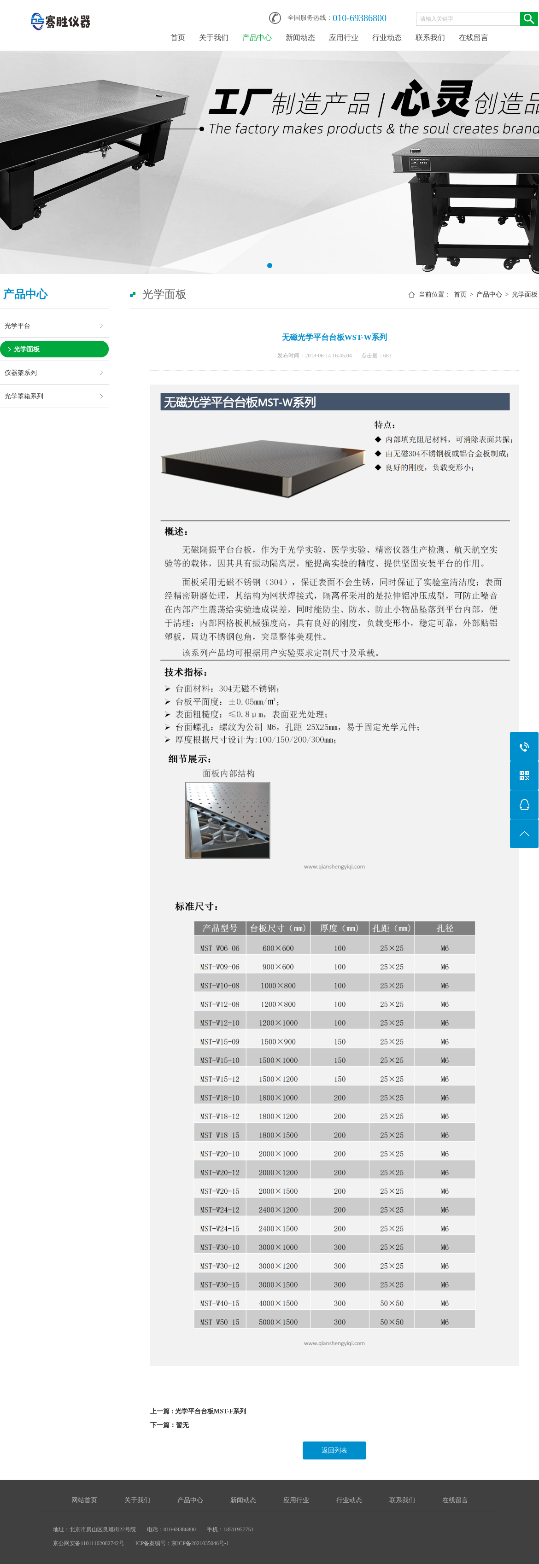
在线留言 (473, 37)
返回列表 (334, 1450)
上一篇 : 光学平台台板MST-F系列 (198, 1411)
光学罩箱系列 (24, 396)
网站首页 (84, 1500)
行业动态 (387, 37)
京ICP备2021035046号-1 (200, 1543)
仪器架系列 (21, 372)
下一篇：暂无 (169, 1425)
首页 (177, 37)
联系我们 (430, 37)
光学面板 (27, 349)
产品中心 (257, 37)
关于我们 (213, 37)
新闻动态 (300, 37)
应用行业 (343, 37)
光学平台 (17, 325)
